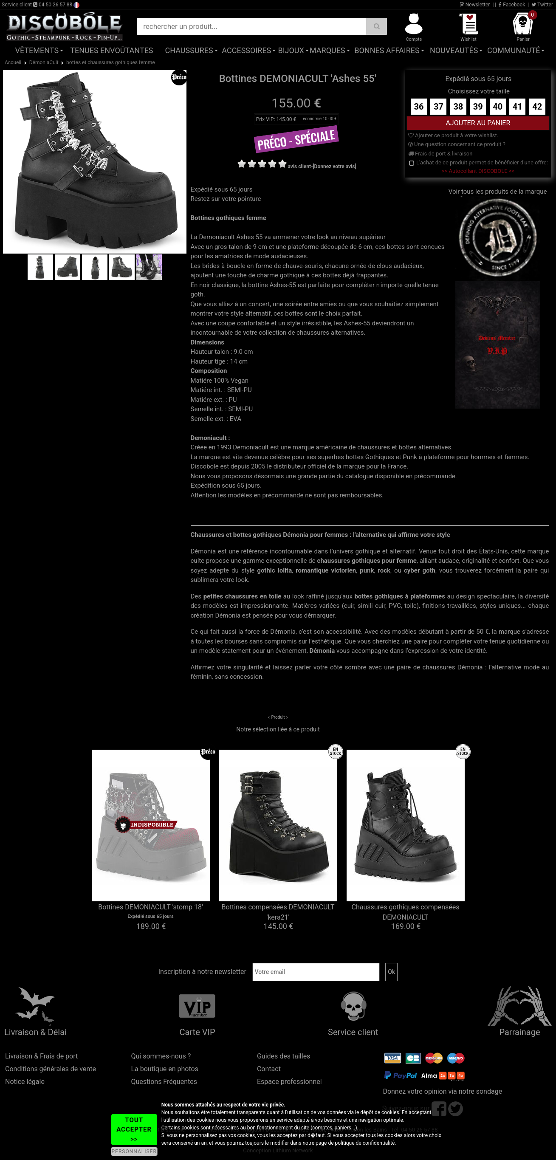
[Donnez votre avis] (334, 166)
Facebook (512, 5)
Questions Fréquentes (164, 1082)
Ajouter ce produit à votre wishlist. (453, 135)
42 (537, 107)
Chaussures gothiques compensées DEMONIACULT (405, 912)
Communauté (513, 50)
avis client (299, 166)
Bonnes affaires (386, 50)
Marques (327, 50)
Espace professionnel (289, 1082)
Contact (269, 1069)
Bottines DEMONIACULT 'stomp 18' (150, 907)
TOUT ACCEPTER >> (134, 1129)
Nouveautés (454, 50)
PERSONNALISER (134, 1151)
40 (497, 107)
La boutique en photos (164, 1069)
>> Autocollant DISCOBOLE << (478, 171)
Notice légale (25, 1082)
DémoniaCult (44, 62)
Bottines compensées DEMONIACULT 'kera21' (278, 912)
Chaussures (189, 50)
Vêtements (37, 50)
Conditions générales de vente (50, 1069)
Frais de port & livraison (440, 153)
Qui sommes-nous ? (161, 1056)
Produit (278, 717)
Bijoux (291, 50)
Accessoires (246, 50)
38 (458, 107)
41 (517, 107)
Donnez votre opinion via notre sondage (442, 1091)
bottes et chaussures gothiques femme (110, 62)
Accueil (13, 62)
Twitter (542, 5)
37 (438, 107)
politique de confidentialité (365, 1143)
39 (478, 107)
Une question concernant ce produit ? (456, 144)
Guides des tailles (283, 1056)
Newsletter (475, 5)
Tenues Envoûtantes (111, 50)
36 (418, 107)
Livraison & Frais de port (41, 1056)
